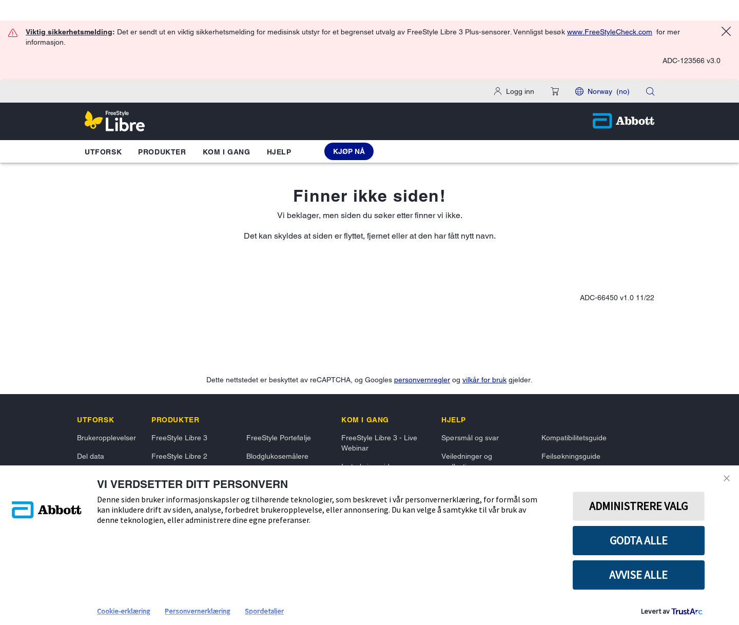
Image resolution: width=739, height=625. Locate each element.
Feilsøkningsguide (570, 456)
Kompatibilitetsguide (574, 438)
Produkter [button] (162, 152)
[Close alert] (726, 33)
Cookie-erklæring (123, 611)
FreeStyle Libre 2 (179, 456)
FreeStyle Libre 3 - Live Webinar (379, 443)
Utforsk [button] (103, 152)
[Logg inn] (514, 91)
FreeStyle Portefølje (278, 438)
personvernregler (422, 380)
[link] (95, 420)
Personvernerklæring (197, 611)
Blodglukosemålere (277, 456)
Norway (609, 91)
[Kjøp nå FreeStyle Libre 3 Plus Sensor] (349, 151)
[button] (555, 91)
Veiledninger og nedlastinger (466, 461)
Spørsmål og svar (470, 438)
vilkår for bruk (484, 380)
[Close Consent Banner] (728, 478)
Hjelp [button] (279, 152)
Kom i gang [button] (226, 152)
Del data (90, 456)
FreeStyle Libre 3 (179, 438)
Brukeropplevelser (106, 438)
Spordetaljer (264, 611)
